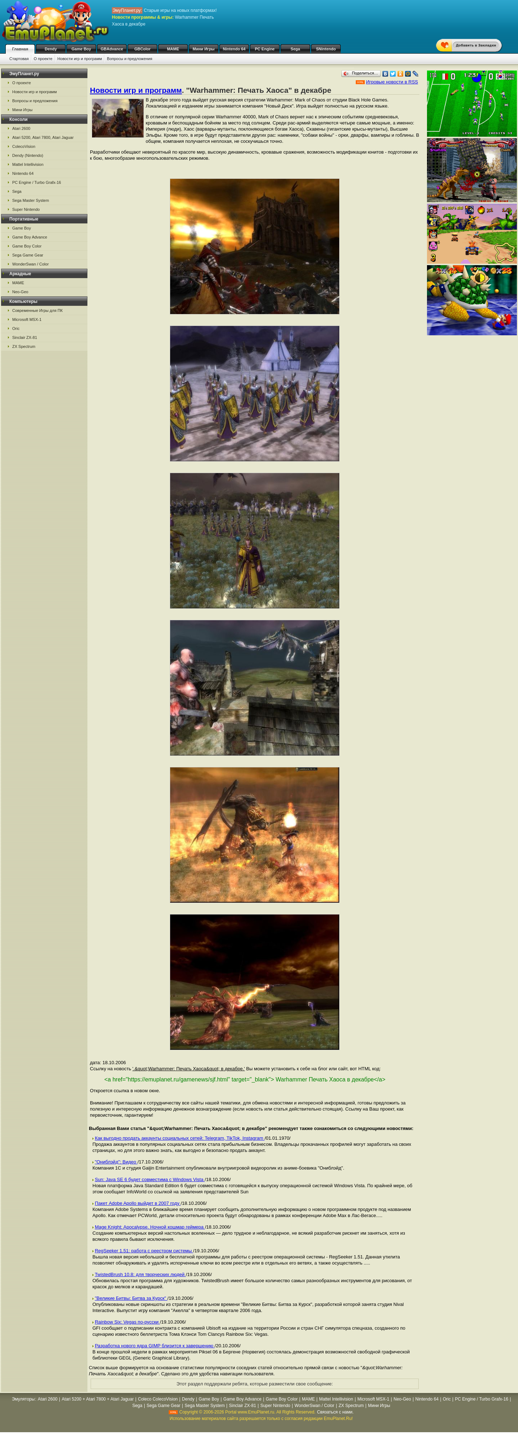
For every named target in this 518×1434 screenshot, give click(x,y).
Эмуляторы (23, 1399)
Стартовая (19, 58)
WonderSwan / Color (30, 264)
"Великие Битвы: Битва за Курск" (131, 1298)
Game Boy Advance (29, 237)
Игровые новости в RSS (392, 82)
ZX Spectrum (23, 346)
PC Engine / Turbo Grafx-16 (36, 182)
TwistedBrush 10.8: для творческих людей (140, 1274)
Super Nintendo (26, 209)
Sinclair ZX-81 (24, 337)
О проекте (43, 58)
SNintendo (326, 49)
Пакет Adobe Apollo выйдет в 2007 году (138, 1203)
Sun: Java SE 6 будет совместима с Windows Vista (150, 1179)
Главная (20, 49)
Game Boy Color (26, 246)
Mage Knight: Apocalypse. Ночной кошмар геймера (150, 1227)
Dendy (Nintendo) (27, 155)
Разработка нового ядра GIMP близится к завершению (155, 1345)
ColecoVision (23, 146)
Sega (295, 49)
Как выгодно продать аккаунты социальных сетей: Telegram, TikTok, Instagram (180, 1138)
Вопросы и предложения (129, 58)
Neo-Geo (20, 292)
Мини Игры (204, 49)
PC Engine (264, 49)
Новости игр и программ (80, 58)
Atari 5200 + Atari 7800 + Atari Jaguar (98, 1399)
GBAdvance (112, 49)
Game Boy (81, 49)
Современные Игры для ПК (37, 310)
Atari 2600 (21, 128)
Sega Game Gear (27, 255)
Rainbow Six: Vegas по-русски (127, 1322)
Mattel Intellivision (28, 164)
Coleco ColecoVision (158, 1399)
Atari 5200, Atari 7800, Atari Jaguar (43, 137)
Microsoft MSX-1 (26, 319)
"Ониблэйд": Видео (116, 1162)
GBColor (142, 49)
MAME (173, 49)
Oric (15, 328)
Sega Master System (30, 200)
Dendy (51, 49)
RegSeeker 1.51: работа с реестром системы (144, 1250)
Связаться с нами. (335, 1412)
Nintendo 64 (234, 49)
